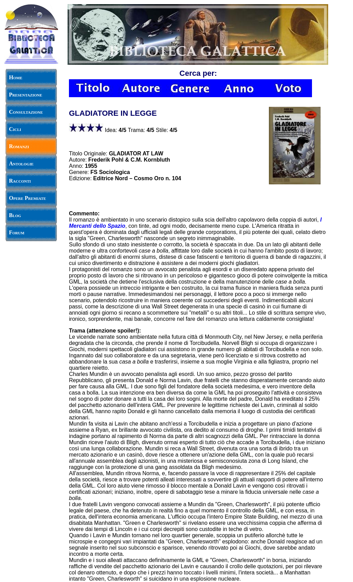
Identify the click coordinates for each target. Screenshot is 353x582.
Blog (15, 215)
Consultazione (26, 112)
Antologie (21, 163)
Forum (16, 232)
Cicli (15, 129)
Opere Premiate (27, 198)
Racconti (20, 181)
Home (15, 77)
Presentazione (25, 95)
